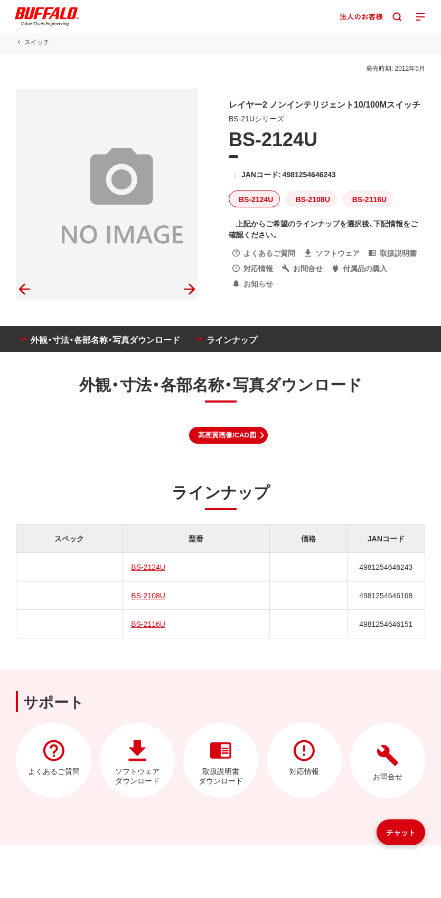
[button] (228, 435)
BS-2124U (148, 566)
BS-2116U (148, 623)
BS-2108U (148, 595)
